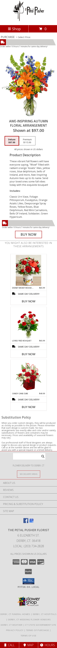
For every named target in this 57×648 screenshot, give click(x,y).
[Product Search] (29, 456)
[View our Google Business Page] (31, 522)
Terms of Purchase (37, 630)
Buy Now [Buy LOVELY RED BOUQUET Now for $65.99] (28, 354)
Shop (14, 28)
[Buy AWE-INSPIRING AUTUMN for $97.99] (28, 234)
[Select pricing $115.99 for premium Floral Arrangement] (27, 140)
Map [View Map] (29, 645)
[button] (28, 581)
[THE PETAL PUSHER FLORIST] (28, 20)
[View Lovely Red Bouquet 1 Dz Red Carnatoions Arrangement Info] (28, 323)
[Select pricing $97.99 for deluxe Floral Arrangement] (12, 140)
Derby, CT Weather (11, 624)
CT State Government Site (40, 624)
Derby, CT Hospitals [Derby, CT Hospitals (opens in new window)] (45, 614)
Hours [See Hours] (47, 645)
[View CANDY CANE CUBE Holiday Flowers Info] (28, 376)
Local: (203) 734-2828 (28, 546)
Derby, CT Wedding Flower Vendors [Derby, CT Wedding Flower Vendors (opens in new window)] (29, 619)
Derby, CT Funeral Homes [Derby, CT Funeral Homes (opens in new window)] (15, 614)
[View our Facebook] (25, 522)
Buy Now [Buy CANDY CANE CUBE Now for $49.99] (28, 407)
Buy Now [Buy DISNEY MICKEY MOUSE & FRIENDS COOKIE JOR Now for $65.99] (28, 301)
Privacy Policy (15, 630)
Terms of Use (28, 635)
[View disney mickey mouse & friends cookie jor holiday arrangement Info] (28, 270)
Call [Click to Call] (9, 645)
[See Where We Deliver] (28, 473)
